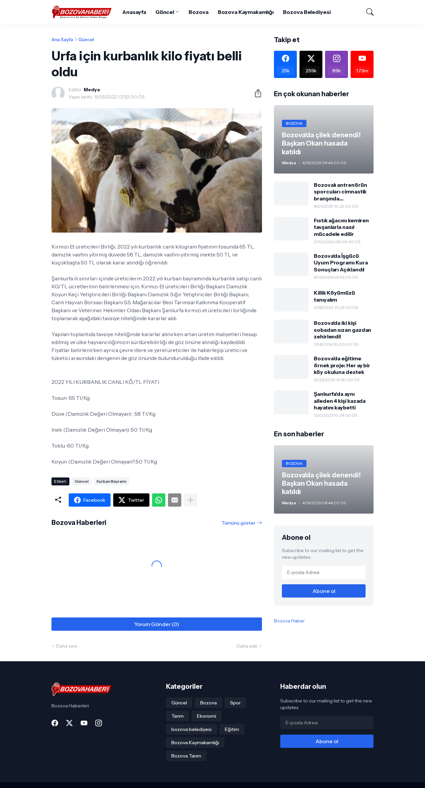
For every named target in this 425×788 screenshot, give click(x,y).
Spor (235, 703)
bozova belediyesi (191, 729)
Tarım (177, 716)
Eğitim (232, 729)
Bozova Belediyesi (307, 12)
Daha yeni (66, 646)
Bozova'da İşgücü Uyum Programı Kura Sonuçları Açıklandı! (341, 262)
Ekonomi (206, 716)
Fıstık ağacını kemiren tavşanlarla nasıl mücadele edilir (341, 227)
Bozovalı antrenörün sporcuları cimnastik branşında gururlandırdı (340, 191)
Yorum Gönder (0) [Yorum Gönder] (156, 624)
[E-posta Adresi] (324, 572)
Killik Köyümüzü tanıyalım (334, 296)
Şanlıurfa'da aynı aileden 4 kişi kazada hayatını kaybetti (340, 401)
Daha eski (247, 646)
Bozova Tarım (186, 756)
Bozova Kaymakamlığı (246, 12)
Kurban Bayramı (112, 481)
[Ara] (367, 12)
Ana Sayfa (62, 39)
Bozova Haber (289, 621)
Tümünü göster (238, 523)
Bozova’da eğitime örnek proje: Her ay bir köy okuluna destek (342, 365)
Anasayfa (134, 12)
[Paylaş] (255, 93)
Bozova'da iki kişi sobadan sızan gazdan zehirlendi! (342, 330)
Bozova (199, 12)
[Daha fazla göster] (190, 500)
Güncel (164, 12)
